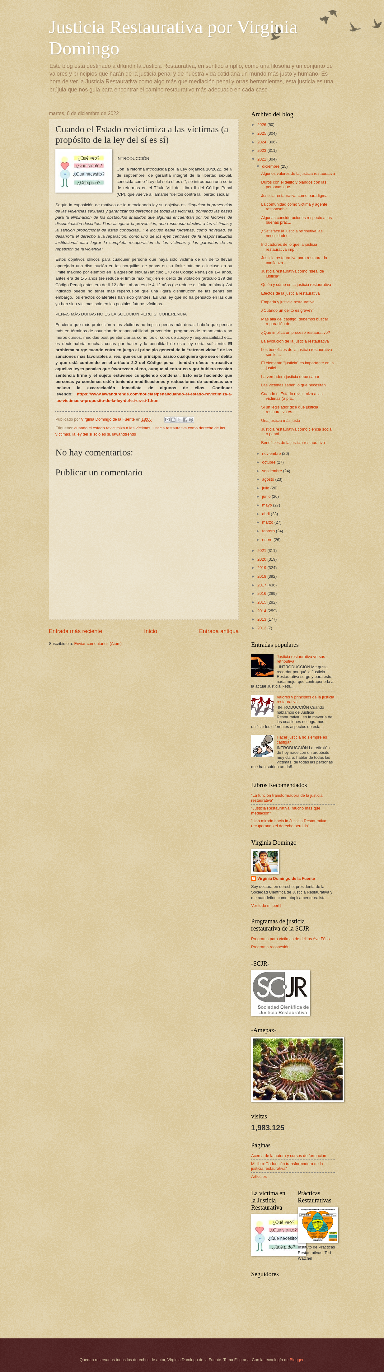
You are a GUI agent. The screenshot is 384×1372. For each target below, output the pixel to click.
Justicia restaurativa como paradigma (294, 195)
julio (266, 488)
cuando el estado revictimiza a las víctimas (112, 428)
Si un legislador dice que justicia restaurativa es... (289, 409)
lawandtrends (124, 434)
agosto (268, 479)
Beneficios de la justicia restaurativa (293, 442)
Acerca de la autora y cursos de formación (288, 1155)
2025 (262, 133)
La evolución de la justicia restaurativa (295, 341)
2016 (262, 593)
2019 (262, 567)
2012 (262, 628)
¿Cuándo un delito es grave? (286, 310)
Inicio (150, 631)
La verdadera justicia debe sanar (290, 376)
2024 (262, 142)
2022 (262, 159)
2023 (262, 150)
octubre (269, 462)
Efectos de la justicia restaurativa (290, 293)
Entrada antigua (219, 631)
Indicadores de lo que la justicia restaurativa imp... (289, 246)
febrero (269, 531)
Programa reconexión (270, 947)
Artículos (259, 1176)
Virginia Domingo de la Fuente (286, 878)
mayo (267, 505)
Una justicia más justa (280, 420)
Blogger (296, 1359)
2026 (262, 124)
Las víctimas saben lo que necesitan (293, 385)
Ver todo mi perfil (266, 905)
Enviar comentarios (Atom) (98, 643)
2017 (262, 585)
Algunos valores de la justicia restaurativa (298, 173)
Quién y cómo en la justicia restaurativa (296, 284)
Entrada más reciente (75, 631)
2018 (262, 576)
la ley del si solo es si (91, 434)
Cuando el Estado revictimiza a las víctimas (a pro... (292, 396)
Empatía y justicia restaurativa (288, 302)
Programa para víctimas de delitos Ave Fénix (290, 938)
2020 (262, 559)
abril (266, 513)
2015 (262, 602)
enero (268, 539)
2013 (262, 619)
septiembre (272, 471)
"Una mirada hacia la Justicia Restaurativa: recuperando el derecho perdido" (289, 823)
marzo (268, 522)
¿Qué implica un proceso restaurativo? (295, 332)
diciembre (271, 166)
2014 (262, 611)
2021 (262, 550)
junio (267, 496)
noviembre (272, 453)
